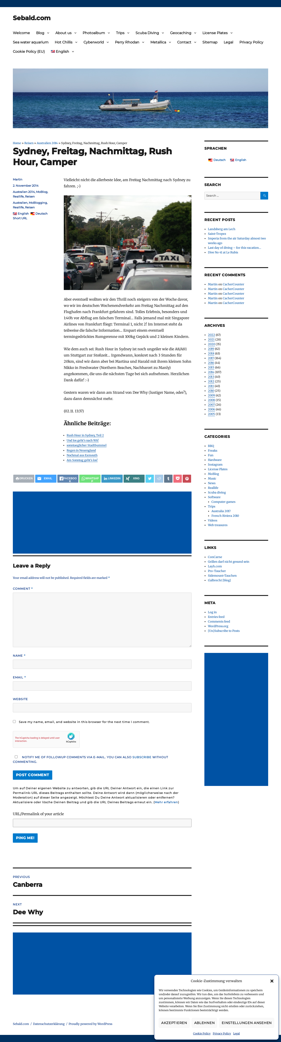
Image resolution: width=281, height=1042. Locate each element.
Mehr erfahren (166, 802)
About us (63, 33)
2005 (211, 414)
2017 (211, 358)
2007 (211, 405)
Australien (20, 202)
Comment (23, 589)
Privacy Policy (222, 1033)
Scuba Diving (147, 33)
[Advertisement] (103, 523)
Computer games (223, 502)
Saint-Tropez (217, 234)
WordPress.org (218, 626)
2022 (211, 335)
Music (212, 478)
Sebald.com (31, 18)
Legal (236, 1033)
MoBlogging (38, 202)
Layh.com (215, 566)
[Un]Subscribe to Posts (224, 631)
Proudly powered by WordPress (90, 1024)
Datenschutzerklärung (49, 1024)
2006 (211, 409)
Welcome (21, 33)
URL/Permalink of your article (38, 814)
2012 (211, 381)
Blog (40, 33)
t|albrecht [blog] (219, 580)
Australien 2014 (47, 143)
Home (17, 143)
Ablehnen (204, 1023)
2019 (211, 349)
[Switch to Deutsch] (217, 160)
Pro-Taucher (217, 571)
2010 (211, 391)
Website (20, 699)
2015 (211, 367)
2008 (211, 400)
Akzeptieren (174, 1023)
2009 (211, 395)
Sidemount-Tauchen (222, 576)
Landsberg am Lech (221, 229)
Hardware (215, 460)
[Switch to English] (238, 160)
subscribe (141, 757)
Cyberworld (93, 42)
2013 (211, 377)
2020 (211, 344)
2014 (211, 372)
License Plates (215, 33)
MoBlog (41, 192)
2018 (211, 353)
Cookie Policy (202, 1033)
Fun (210, 455)
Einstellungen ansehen (247, 1023)
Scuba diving (217, 492)
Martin (17, 179)
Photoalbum (94, 33)
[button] (272, 981)
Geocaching (180, 33)
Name (19, 656)
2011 (211, 386)
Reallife (18, 196)
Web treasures (217, 525)
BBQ (211, 446)
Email (19, 677)
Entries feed (216, 617)
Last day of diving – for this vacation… (234, 248)
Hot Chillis (63, 42)
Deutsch (41, 213)
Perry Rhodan (127, 42)
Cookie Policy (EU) (29, 51)
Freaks (212, 450)
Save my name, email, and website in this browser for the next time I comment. (84, 722)
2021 (211, 339)
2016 (211, 363)
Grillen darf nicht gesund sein (228, 562)
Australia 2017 (221, 511)
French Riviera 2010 (225, 516)
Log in (212, 612)
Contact (184, 42)
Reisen (28, 143)
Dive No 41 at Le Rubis (223, 252)
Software (214, 497)
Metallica (158, 42)
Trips (120, 33)
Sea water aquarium (30, 42)
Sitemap (209, 42)
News (211, 483)
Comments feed (219, 621)
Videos (212, 520)
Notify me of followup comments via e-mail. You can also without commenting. (90, 759)
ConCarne (215, 557)
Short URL (20, 218)
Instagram (215, 464)
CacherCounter (233, 284)
